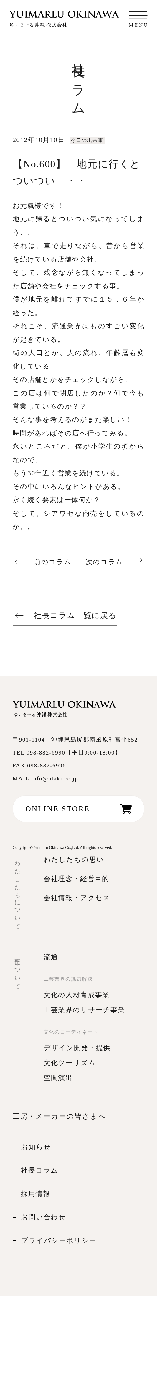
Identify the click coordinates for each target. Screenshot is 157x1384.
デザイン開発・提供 (77, 1048)
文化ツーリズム (70, 1063)
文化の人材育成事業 (77, 995)
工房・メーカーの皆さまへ (59, 1116)
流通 (51, 957)
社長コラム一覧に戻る (75, 615)
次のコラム (104, 561)
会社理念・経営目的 (76, 878)
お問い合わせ (43, 1217)
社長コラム (39, 1170)
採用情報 (35, 1194)
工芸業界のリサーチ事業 (84, 1010)
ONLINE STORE (57, 809)
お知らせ (36, 1147)
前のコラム (52, 561)
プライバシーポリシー (58, 1240)
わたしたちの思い (74, 859)
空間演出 (58, 1078)
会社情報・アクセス (77, 898)
